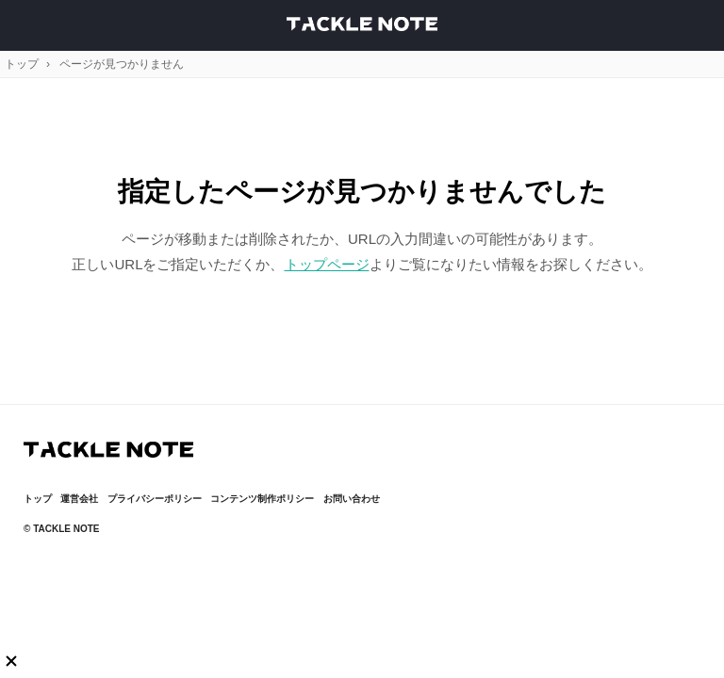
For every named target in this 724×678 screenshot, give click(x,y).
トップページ (327, 264)
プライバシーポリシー (154, 498)
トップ (22, 64)
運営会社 (79, 498)
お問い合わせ (351, 498)
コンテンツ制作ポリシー (262, 498)
